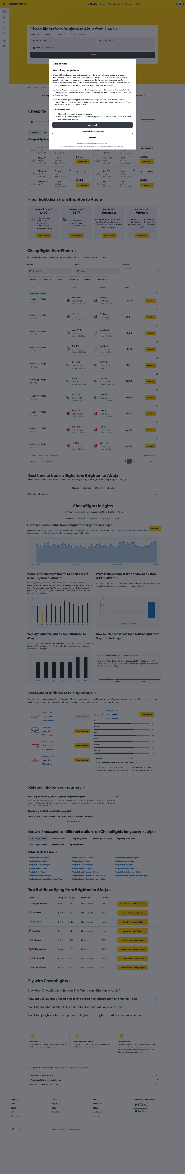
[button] (92, 125)
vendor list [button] (62, 95)
